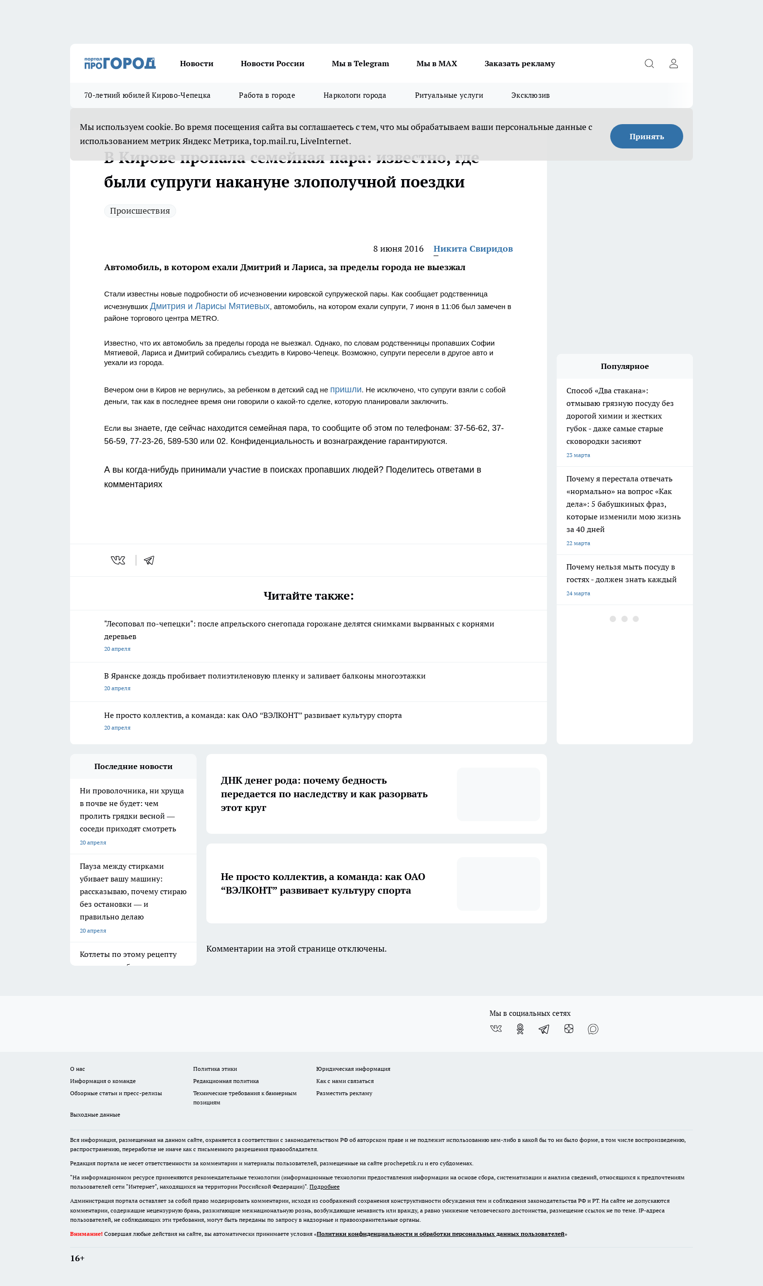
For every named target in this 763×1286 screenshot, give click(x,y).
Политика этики (215, 1068)
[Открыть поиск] (649, 63)
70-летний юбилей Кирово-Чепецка (147, 95)
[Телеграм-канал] (544, 1029)
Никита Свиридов (473, 248)
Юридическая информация (353, 1068)
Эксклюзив (530, 95)
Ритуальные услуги (449, 95)
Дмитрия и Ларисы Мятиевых (210, 306)
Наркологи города (355, 95)
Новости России (273, 63)
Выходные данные (95, 1114)
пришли (346, 389)
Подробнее (324, 1186)
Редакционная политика (226, 1080)
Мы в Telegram (360, 63)
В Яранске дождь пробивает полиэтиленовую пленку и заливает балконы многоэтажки (308, 683)
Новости (197, 63)
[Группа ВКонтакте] (496, 1029)
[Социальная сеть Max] (593, 1029)
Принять (647, 136)
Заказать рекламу (520, 63)
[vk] (118, 560)
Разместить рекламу (344, 1093)
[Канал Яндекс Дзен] (569, 1029)
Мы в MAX (437, 63)
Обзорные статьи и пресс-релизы (116, 1093)
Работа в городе (267, 95)
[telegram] (152, 560)
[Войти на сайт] (673, 63)
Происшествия (140, 210)
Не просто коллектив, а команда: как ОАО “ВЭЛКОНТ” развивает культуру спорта (308, 722)
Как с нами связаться (345, 1080)
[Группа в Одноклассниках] (520, 1029)
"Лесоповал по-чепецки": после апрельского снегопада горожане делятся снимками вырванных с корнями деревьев (308, 637)
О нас (77, 1068)
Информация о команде (103, 1080)
